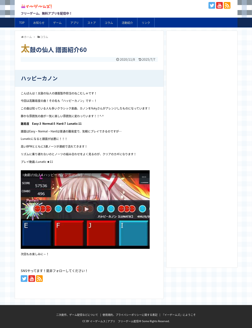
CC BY (85, 321)
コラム (109, 23)
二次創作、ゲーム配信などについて (77, 315)
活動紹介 (127, 23)
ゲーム (57, 23)
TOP (22, 23)
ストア (91, 23)
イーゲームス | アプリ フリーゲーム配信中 (115, 321)
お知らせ (39, 23)
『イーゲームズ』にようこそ (179, 315)
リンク (146, 23)
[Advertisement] (202, 60)
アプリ (74, 23)
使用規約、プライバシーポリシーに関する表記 (130, 315)
